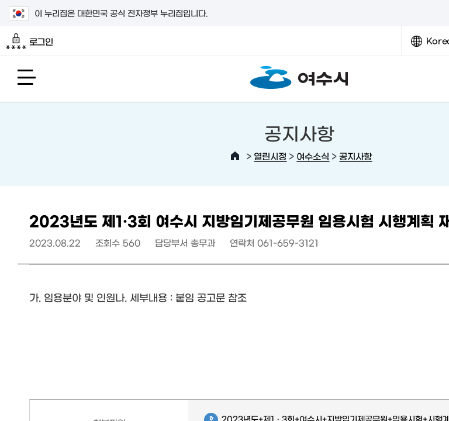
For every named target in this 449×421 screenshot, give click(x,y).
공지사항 (355, 155)
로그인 (29, 41)
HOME (235, 156)
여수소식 (312, 155)
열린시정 (270, 155)
